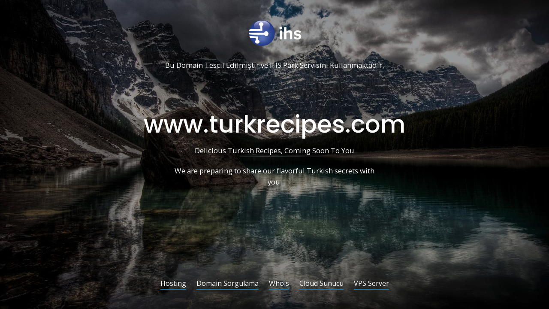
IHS (275, 65)
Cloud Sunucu (321, 284)
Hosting (173, 284)
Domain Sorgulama (227, 284)
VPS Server (371, 284)
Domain (189, 65)
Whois (279, 284)
